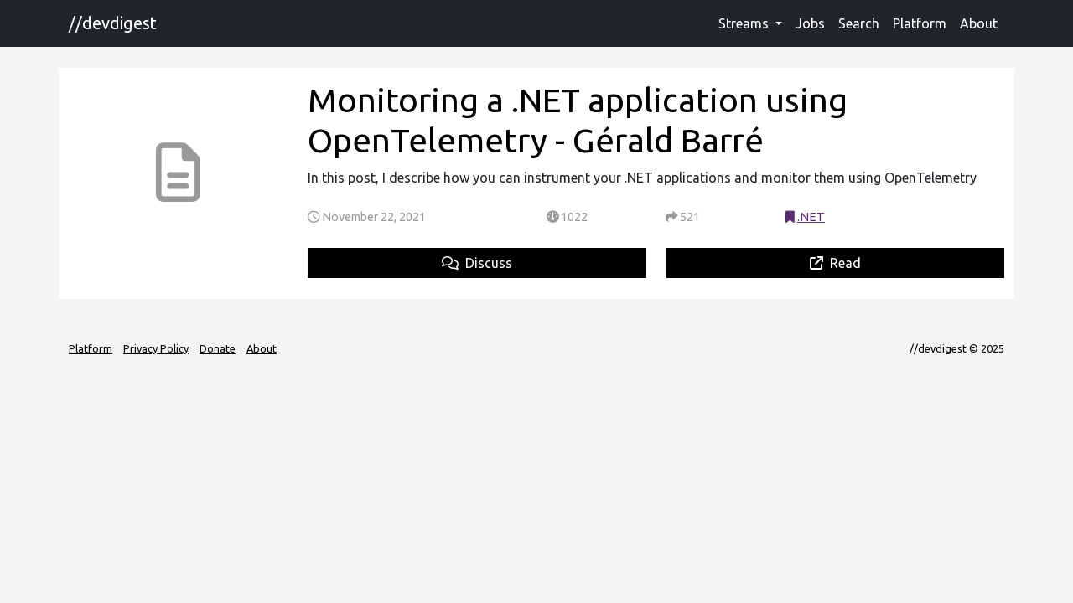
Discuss (477, 263)
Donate (218, 348)
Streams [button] (745, 23)
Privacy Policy (156, 348)
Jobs (810, 23)
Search (858, 23)
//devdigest (113, 23)
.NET (811, 217)
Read (835, 263)
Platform (919, 23)
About (979, 23)
